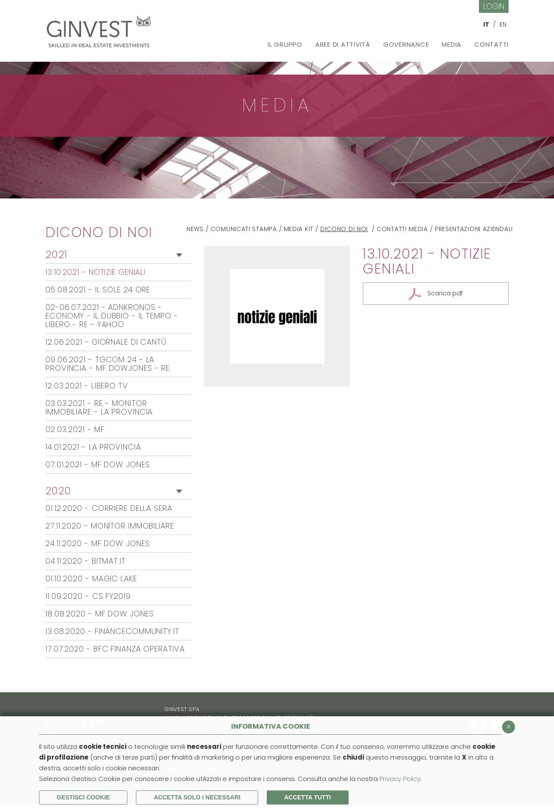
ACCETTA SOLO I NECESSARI (197, 797)
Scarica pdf (445, 293)
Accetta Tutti (307, 797)
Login (493, 6)
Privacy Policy (400, 778)
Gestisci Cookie (83, 797)
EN (503, 24)
